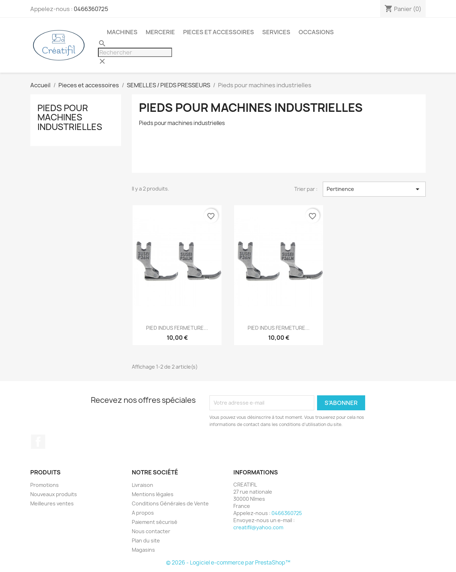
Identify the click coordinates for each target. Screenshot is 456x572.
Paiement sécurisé (154, 522)
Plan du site (146, 540)
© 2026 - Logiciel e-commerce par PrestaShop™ (228, 562)
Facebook (38, 442)
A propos (143, 512)
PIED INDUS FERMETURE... (177, 327)
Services (276, 32)
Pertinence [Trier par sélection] (374, 189)
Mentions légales (152, 494)
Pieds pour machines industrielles (69, 117)
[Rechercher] (135, 52)
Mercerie (160, 32)
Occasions (316, 32)
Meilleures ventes (52, 503)
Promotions (44, 485)
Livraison (142, 485)
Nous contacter (151, 531)
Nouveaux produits (53, 494)
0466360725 (91, 9)
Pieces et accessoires (218, 32)
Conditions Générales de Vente (170, 503)
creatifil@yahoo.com (258, 527)
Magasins (143, 549)
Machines (122, 32)
